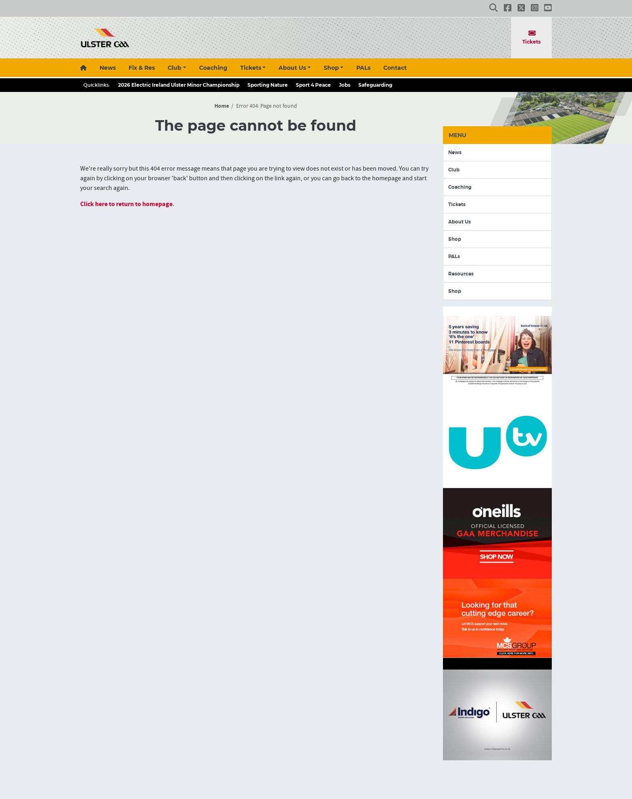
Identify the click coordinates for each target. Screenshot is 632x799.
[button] (493, 8)
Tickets (531, 37)
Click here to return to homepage (126, 204)
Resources (461, 274)
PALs (363, 67)
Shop (331, 67)
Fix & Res (142, 67)
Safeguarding (375, 85)
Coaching (213, 67)
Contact (395, 67)
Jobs (344, 85)
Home (221, 106)
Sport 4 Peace (313, 85)
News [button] (108, 67)
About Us (292, 67)
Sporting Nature (267, 85)
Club (174, 67)
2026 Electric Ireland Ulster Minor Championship (178, 85)
